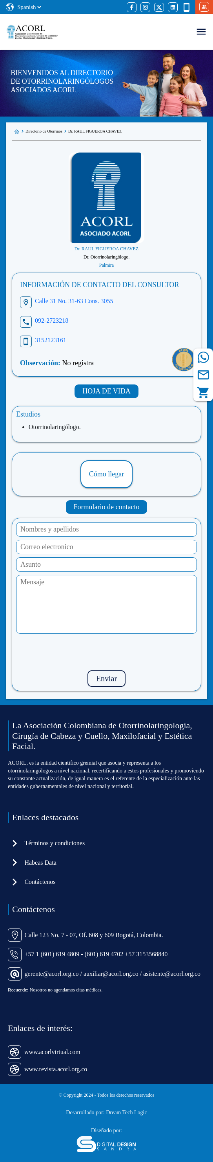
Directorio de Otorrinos (43, 131)
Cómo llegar (106, 474)
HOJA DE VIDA (106, 391)
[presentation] (106, 652)
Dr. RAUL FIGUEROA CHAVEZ (95, 131)
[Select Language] (29, 7)
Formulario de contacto (107, 507)
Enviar (106, 678)
